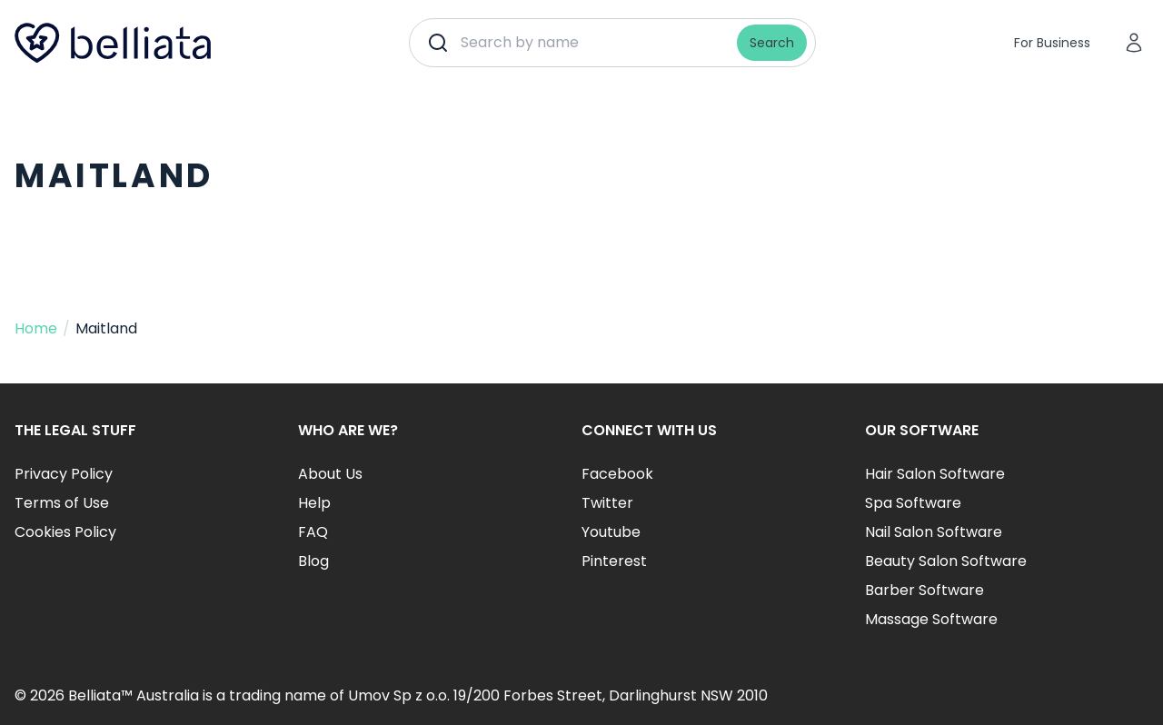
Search (772, 43)
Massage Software (931, 619)
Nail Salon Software (933, 531)
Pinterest (614, 561)
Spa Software (913, 502)
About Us (330, 473)
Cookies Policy (65, 531)
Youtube (611, 531)
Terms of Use (62, 502)
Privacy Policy (64, 473)
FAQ (313, 531)
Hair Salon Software (935, 473)
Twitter (607, 502)
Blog (313, 561)
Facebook (617, 473)
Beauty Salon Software (946, 561)
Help (314, 502)
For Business (1052, 43)
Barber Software (924, 590)
